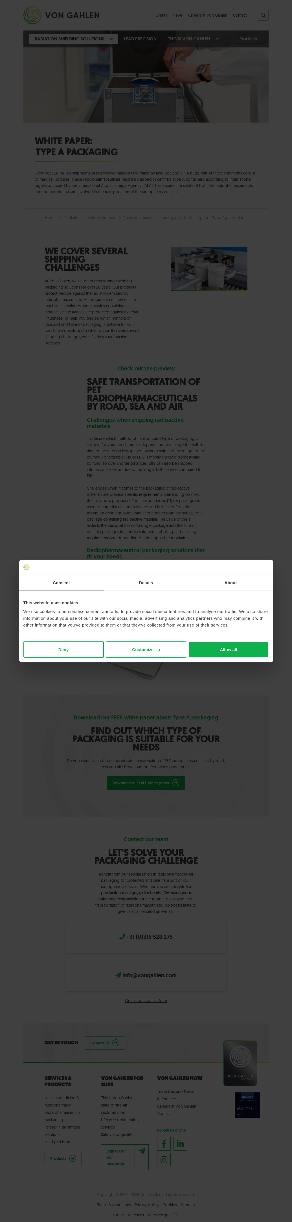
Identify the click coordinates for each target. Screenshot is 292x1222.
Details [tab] (146, 582)
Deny (63, 649)
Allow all (228, 649)
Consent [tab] (61, 582)
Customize (146, 649)
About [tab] (231, 582)
